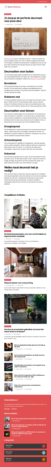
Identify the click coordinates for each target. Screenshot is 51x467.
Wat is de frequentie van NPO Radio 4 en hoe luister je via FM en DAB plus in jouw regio (28, 432)
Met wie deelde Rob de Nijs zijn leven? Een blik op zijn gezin (29, 345)
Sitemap (7, 409)
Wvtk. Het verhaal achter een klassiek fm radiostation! (27, 386)
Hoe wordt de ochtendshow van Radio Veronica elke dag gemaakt (29, 356)
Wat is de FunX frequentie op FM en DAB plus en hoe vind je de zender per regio (29, 376)
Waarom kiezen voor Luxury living (18, 283)
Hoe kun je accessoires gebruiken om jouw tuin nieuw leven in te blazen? (24, 330)
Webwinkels (8, 14)
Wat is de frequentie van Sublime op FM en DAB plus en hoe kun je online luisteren (28, 425)
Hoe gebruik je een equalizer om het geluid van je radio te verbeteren (29, 366)
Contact (14, 409)
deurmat (9, 59)
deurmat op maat (36, 79)
